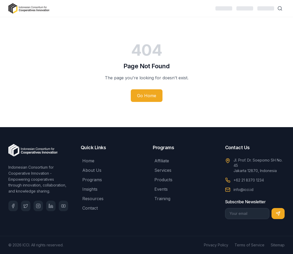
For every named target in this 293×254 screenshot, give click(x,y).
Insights (89, 189)
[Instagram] (38, 206)
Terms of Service (249, 245)
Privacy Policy (216, 245)
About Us (91, 170)
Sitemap (278, 245)
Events (160, 189)
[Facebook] (13, 206)
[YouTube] (63, 206)
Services (162, 170)
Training (161, 198)
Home (87, 160)
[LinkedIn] (51, 206)
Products (162, 179)
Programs (91, 179)
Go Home (146, 95)
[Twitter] (25, 206)
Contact (89, 208)
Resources (92, 198)
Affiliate (161, 160)
